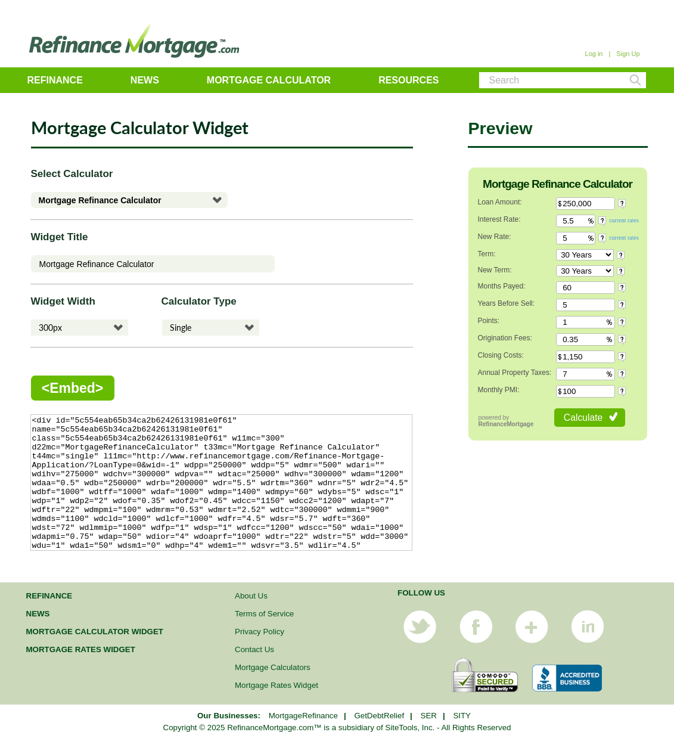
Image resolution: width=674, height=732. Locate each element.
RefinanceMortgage (506, 424)
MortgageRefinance (303, 715)
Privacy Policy (259, 631)
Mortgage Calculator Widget (95, 631)
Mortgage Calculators (272, 667)
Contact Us (254, 649)
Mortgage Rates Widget (80, 649)
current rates (624, 220)
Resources (408, 80)
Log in (594, 53)
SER (429, 715)
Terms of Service (264, 613)
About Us (251, 595)
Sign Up (627, 53)
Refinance (55, 80)
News (145, 80)
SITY (462, 715)
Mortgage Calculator (269, 80)
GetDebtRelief (379, 715)
